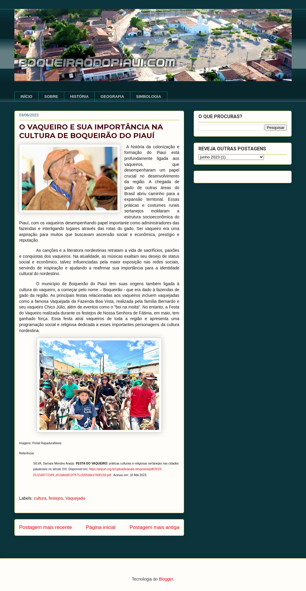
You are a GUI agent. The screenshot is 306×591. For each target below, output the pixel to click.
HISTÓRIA (79, 96)
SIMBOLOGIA (148, 96)
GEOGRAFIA (112, 96)
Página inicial (101, 527)
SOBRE (51, 96)
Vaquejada (75, 498)
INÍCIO (27, 96)
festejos (56, 498)
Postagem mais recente (45, 527)
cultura (40, 498)
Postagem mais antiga (154, 527)
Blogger (166, 579)
